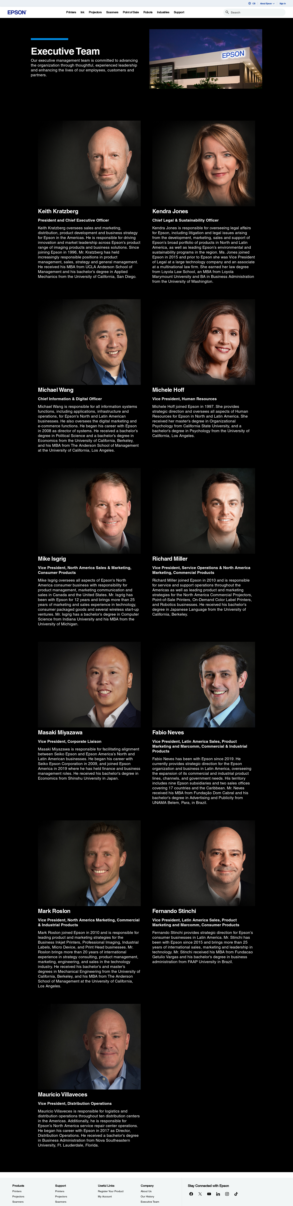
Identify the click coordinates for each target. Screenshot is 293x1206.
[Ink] (82, 12)
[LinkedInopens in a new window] (218, 1194)
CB (251, 3)
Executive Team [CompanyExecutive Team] (150, 1201)
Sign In (283, 3)
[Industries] (163, 12)
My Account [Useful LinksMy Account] (105, 1196)
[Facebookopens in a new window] (191, 1194)
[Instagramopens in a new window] (227, 1194)
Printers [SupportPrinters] (59, 1191)
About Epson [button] (267, 3)
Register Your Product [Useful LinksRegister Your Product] (111, 1191)
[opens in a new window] (236, 1194)
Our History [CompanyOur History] (147, 1196)
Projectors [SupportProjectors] (61, 1196)
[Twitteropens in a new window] (200, 1194)
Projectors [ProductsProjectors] (18, 1196)
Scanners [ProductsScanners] (18, 1201)
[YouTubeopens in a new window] (209, 1194)
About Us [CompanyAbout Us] (146, 1191)
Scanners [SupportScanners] (60, 1201)
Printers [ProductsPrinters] (16, 1191)
